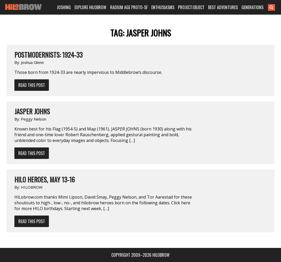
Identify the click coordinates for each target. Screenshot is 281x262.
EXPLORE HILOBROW (90, 7)
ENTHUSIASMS (162, 7)
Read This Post (31, 85)
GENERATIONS (252, 7)
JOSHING (64, 7)
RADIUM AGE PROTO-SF (129, 7)
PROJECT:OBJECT (191, 7)
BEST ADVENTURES (223, 7)
